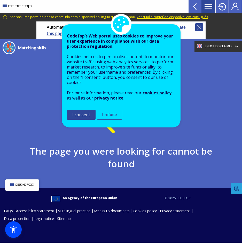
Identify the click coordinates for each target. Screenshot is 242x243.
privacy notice (108, 98)
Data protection (17, 218)
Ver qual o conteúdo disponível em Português (172, 16)
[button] (13, 229)
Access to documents (111, 210)
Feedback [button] (236, 188)
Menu (208, 6)
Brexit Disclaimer (218, 46)
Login (222, 6)
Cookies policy (145, 210)
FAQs (8, 210)
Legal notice (44, 218)
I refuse (109, 114)
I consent (81, 115)
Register (235, 6)
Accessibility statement (35, 210)
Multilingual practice (73, 210)
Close (199, 27)
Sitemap (64, 218)
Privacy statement (175, 210)
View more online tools (195, 6)
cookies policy (157, 93)
